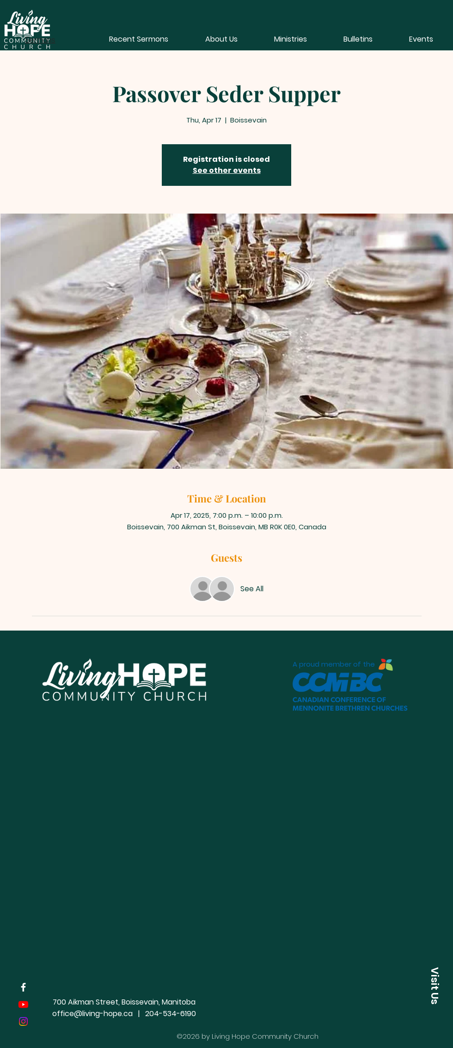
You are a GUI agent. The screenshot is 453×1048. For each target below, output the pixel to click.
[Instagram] (23, 1021)
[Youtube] (23, 1004)
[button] (290, 39)
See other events (227, 170)
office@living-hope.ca (92, 1013)
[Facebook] (23, 987)
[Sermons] (40, 39)
